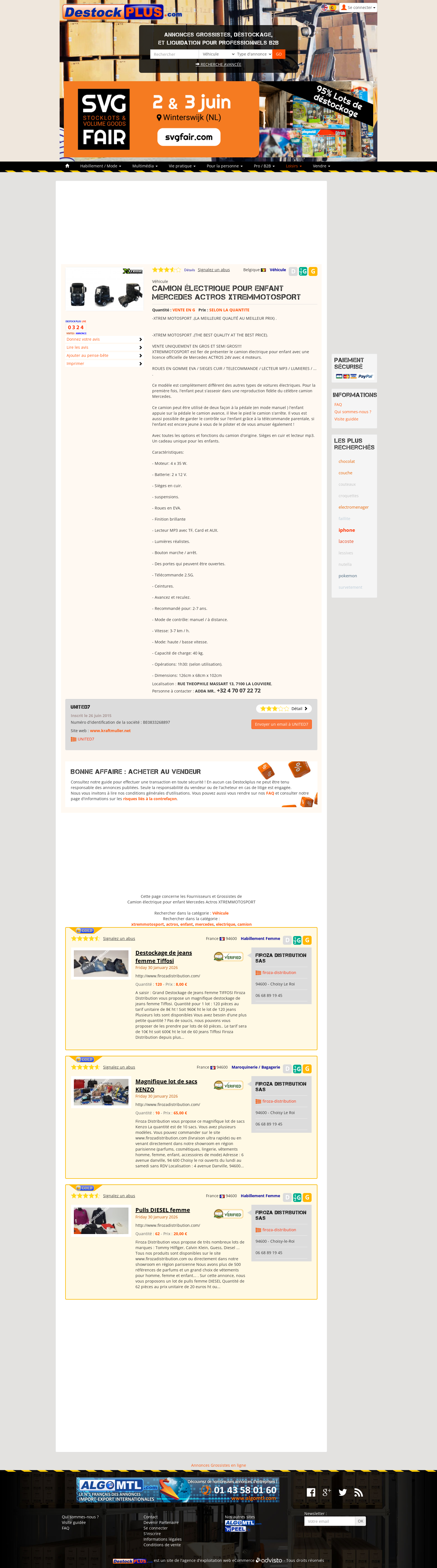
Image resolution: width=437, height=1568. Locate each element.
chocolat (347, 461)
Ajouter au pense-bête (87, 355)
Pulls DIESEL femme (162, 1210)
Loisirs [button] (294, 166)
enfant (186, 924)
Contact (151, 1516)
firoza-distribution (279, 972)
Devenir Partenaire (161, 1522)
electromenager (354, 507)
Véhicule (278, 269)
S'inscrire (152, 1533)
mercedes (204, 924)
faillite (344, 518)
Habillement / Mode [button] (100, 166)
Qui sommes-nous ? (352, 411)
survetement (350, 587)
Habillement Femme (260, 938)
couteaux (347, 484)
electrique (225, 924)
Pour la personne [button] (225, 166)
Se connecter (156, 1528)
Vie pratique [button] (182, 166)
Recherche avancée (218, 64)
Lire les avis (77, 347)
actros (172, 924)
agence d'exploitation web (206, 1560)
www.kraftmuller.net (110, 730)
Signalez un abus (214, 269)
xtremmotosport (147, 924)
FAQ (270, 793)
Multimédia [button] (145, 166)
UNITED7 (80, 707)
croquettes (349, 495)
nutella (345, 564)
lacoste (346, 541)
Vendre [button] (321, 166)
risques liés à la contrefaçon (150, 798)
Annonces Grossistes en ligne (218, 1465)
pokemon (348, 575)
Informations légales (163, 1539)
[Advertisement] (191, 225)
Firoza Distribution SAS (281, 958)
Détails (189, 270)
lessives (346, 552)
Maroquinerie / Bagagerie (256, 1067)
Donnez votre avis (83, 339)
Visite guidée (346, 419)
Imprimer (75, 363)
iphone (347, 530)
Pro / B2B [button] (264, 166)
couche (345, 472)
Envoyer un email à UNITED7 (281, 724)
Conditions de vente (162, 1544)
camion (244, 924)
